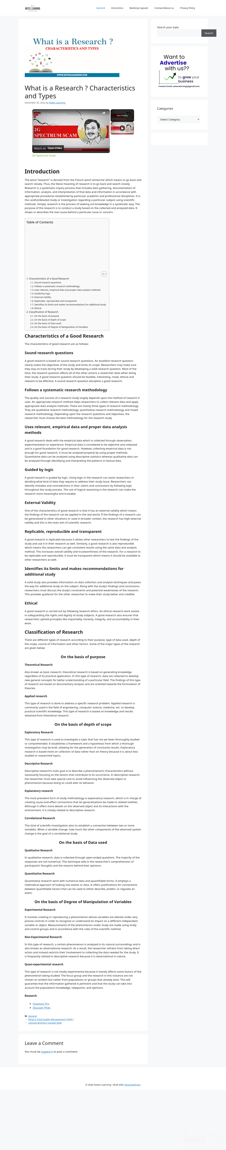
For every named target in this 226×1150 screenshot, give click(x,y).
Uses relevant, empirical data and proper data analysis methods (67, 289)
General (100, 7)
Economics (117, 7)
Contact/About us (164, 7)
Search (209, 33)
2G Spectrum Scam (54, 114)
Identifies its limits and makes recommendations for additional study (70, 304)
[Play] (122, 141)
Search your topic (168, 27)
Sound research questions (47, 282)
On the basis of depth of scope (50, 319)
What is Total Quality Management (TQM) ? (51, 1019)
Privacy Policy (187, 7)
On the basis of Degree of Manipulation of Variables (61, 326)
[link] (37, 114)
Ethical (37, 308)
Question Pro (41, 1004)
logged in (47, 1051)
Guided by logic (42, 293)
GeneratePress (132, 1084)
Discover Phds (41, 1008)
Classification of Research (43, 311)
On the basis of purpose (46, 315)
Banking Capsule (138, 7)
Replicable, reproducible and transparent (55, 300)
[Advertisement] (66, 248)
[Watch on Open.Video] (48, 148)
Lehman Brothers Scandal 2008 (45, 1022)
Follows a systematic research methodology (57, 286)
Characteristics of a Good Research (49, 278)
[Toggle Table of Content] (102, 274)
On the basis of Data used (47, 323)
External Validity (42, 297)
